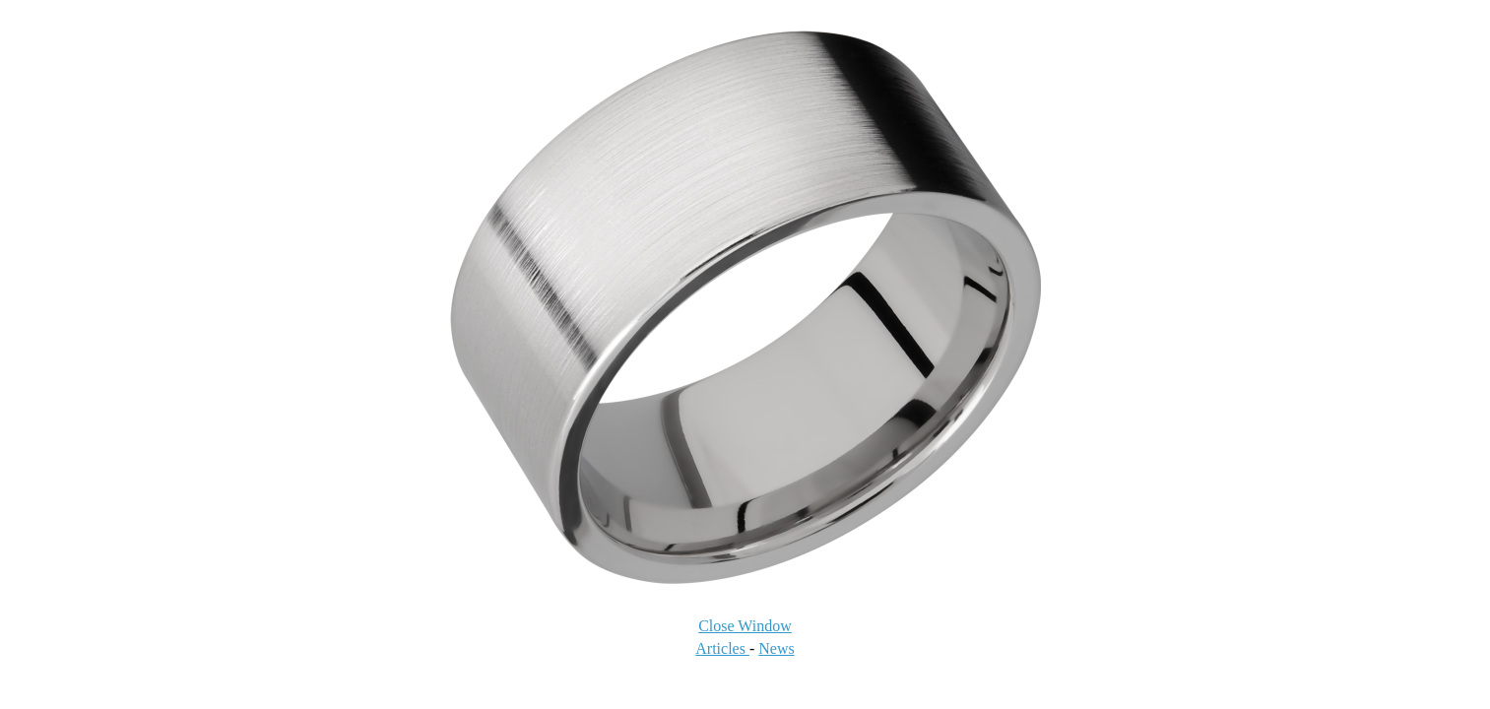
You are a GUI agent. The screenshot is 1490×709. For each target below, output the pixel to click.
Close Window (745, 625)
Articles (722, 648)
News (776, 648)
